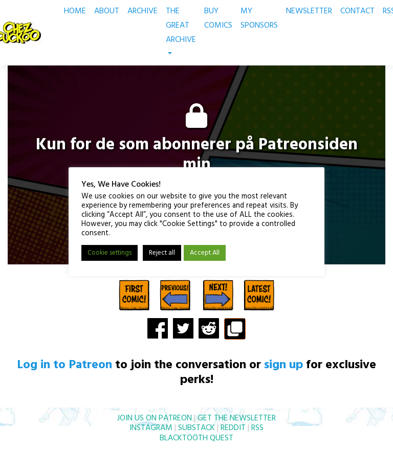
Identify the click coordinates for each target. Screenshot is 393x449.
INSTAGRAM (150, 428)
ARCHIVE (142, 11)
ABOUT (106, 11)
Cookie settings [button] (110, 253)
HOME (75, 11)
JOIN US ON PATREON (154, 418)
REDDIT (233, 428)
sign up (283, 365)
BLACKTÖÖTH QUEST (196, 438)
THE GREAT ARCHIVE (181, 29)
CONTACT (357, 11)
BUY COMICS (218, 18)
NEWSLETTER (309, 11)
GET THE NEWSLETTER (237, 418)
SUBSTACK (196, 428)
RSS (257, 428)
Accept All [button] (205, 253)
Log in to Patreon (64, 365)
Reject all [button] (162, 253)
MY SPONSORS (259, 18)
